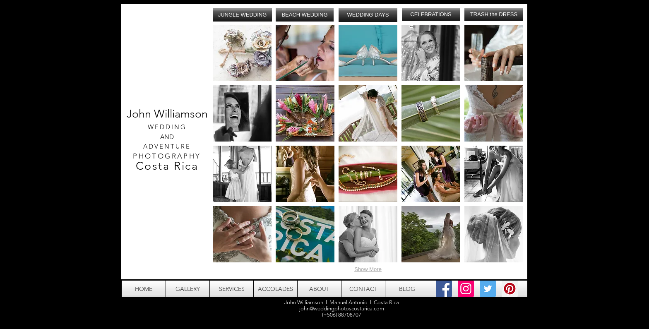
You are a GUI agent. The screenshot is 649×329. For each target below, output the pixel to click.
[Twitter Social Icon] (488, 289)
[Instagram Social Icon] (466, 289)
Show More (368, 269)
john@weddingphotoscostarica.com (341, 308)
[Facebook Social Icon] (444, 289)
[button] (242, 53)
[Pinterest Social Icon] (510, 289)
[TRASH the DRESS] (493, 14)
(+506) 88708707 (341, 315)
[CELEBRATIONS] (431, 14)
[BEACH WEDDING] (305, 15)
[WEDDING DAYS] (368, 15)
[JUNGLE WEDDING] (242, 15)
